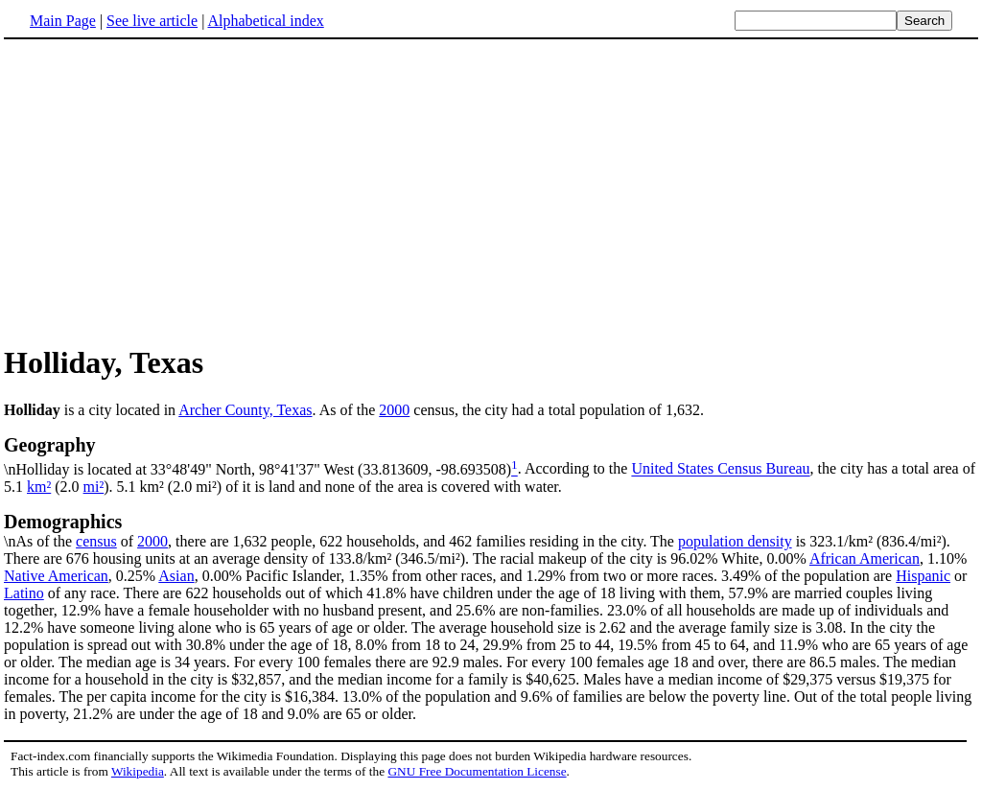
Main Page (63, 20)
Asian (176, 576)
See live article (152, 20)
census (96, 541)
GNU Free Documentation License (476, 771)
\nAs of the (491, 530)
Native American (56, 576)
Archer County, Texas (245, 410)
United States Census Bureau (720, 469)
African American (864, 558)
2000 (394, 410)
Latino (24, 593)
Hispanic (923, 576)
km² (39, 486)
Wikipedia (137, 771)
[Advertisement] (165, 191)
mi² (94, 486)
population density (735, 541)
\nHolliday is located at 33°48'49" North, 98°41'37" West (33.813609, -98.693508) (491, 455)
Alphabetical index (265, 20)
